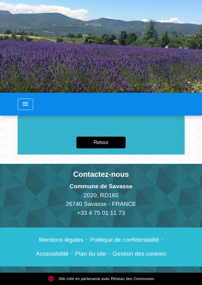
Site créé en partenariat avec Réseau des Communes (101, 278)
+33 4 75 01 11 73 (101, 213)
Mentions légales (61, 239)
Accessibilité (52, 253)
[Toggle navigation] (25, 104)
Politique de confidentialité (124, 239)
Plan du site (90, 253)
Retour (100, 142)
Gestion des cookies (139, 253)
